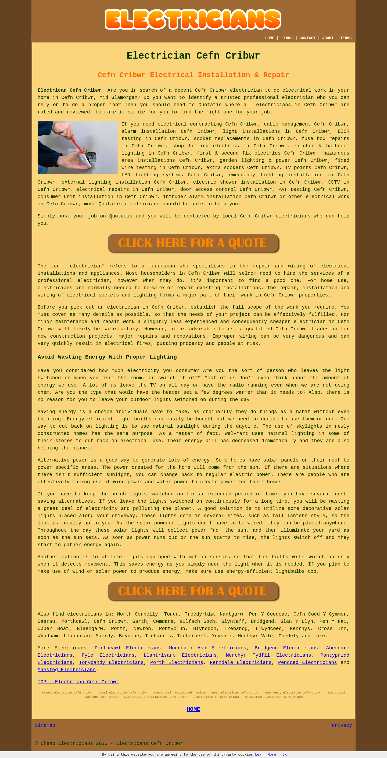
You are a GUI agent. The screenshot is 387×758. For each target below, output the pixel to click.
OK (284, 755)
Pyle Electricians (108, 655)
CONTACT (308, 38)
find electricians (77, 614)
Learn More (265, 755)
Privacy (342, 725)
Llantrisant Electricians (180, 655)
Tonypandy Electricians (111, 662)
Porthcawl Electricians (128, 648)
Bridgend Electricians (286, 648)
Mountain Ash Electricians (207, 648)
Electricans (71, 648)
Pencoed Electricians (307, 662)
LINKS (287, 38)
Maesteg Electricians (67, 670)
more (319, 636)
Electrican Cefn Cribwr (70, 90)
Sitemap (45, 725)
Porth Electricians (176, 662)
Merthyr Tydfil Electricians (268, 655)
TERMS (346, 38)
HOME (269, 38)
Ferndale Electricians (241, 662)
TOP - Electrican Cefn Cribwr (78, 682)
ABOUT (328, 38)
